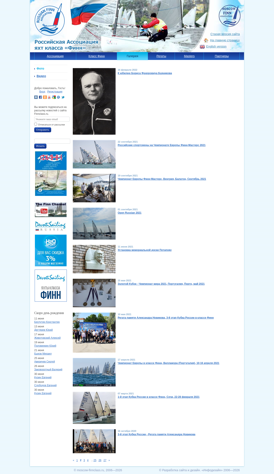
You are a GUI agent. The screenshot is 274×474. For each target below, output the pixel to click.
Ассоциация (55, 56)
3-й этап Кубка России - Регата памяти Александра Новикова (156, 434)
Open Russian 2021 (129, 212)
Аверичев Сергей (44, 361)
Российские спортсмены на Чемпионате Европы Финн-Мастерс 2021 (162, 145)
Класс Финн (97, 56)
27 (105, 460)
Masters (189, 56)
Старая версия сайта (225, 34)
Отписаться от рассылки (51, 124)
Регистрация (54, 91)
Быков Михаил (43, 353)
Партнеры (222, 56)
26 (99, 460)
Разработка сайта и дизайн (181, 470)
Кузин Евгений (42, 377)
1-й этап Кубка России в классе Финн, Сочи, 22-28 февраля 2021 (159, 396)
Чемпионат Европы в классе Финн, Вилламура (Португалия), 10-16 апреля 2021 (168, 363)
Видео (41, 76)
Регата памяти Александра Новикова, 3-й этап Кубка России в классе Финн (166, 317)
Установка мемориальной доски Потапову (145, 250)
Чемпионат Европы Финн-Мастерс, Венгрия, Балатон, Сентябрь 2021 (162, 178)
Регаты (161, 56)
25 (95, 460)
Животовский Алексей (47, 337)
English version (216, 46)
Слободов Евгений (45, 385)
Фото (40, 68)
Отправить (42, 129)
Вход (42, 91)
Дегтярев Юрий (43, 329)
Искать (40, 146)
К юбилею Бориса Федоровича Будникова (145, 73)
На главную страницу (225, 40)
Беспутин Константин (47, 321)
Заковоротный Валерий (48, 369)
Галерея (132, 56)
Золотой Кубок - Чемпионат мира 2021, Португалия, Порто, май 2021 (161, 283)
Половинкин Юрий (45, 345)
